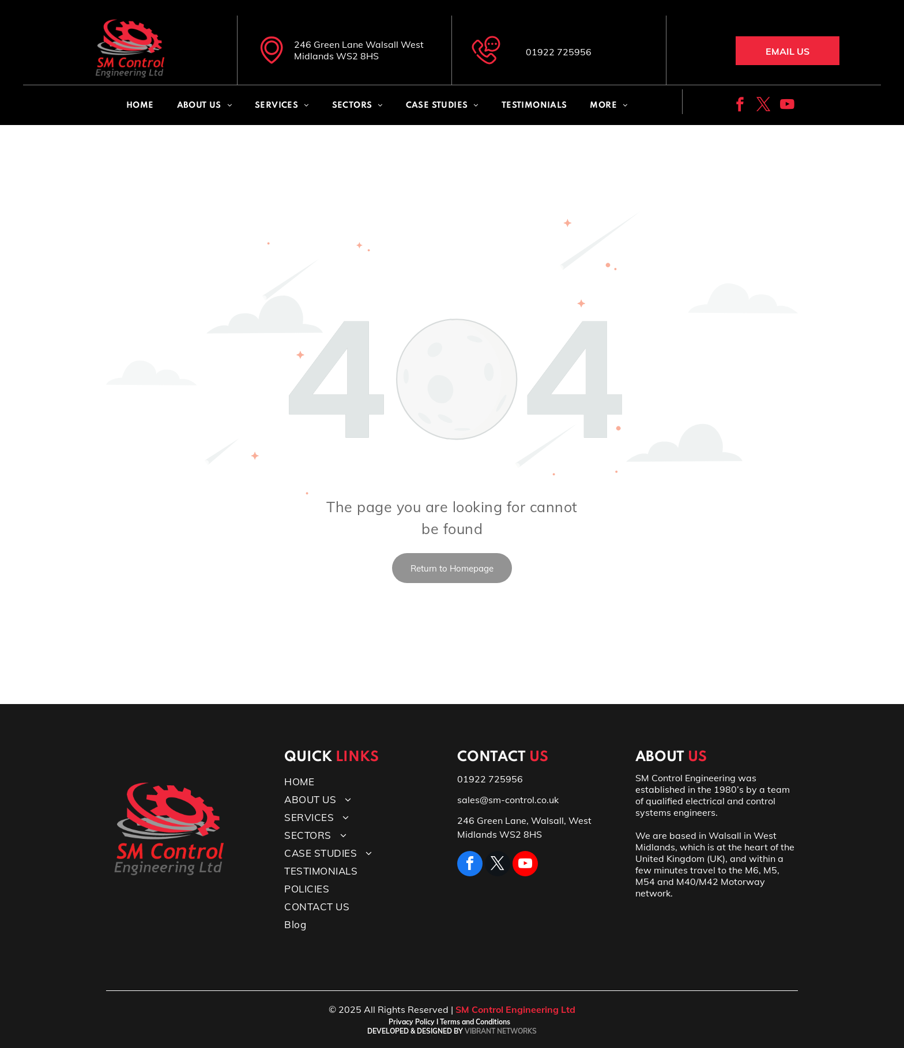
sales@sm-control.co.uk (508, 799)
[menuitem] (140, 105)
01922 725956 (559, 52)
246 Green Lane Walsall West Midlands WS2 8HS (359, 50)
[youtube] (787, 106)
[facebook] (740, 106)
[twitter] (763, 106)
